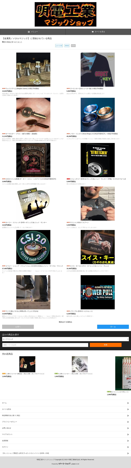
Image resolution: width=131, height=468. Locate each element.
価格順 (67, 45)
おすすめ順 (59, 45)
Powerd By (65, 464)
